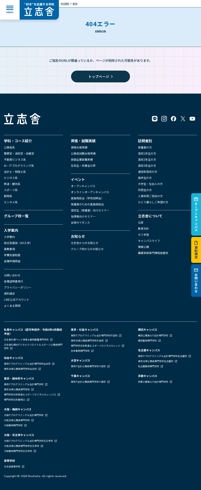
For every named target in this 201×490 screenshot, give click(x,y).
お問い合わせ (196, 280)
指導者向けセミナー (83, 216)
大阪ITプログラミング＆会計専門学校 (24, 415)
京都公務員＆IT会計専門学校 (153, 381)
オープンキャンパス (196, 214)
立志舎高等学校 (12, 466)
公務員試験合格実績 (83, 153)
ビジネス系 (11, 178)
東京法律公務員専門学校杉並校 (87, 340)
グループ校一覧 (16, 215)
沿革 (140, 222)
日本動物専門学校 (80, 350)
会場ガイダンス (80, 222)
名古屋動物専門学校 (149, 366)
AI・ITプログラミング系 (19, 166)
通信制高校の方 (147, 172)
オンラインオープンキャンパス (90, 192)
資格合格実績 (79, 147)
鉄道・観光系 (12, 184)
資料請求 (196, 250)
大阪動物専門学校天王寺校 (18, 451)
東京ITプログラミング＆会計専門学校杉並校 (94, 335)
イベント (78, 179)
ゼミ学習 (143, 235)
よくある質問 (12, 306)
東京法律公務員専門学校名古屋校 (156, 361)
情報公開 (143, 247)
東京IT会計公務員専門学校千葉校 (88, 381)
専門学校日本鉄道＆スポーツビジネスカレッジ (96, 345)
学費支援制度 (12, 255)
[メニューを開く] (10, 10)
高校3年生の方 (147, 166)
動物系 (8, 196)
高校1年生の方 (147, 153)
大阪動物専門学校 (13, 425)
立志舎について (150, 215)
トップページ (100, 76)
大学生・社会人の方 (150, 184)
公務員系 (9, 147)
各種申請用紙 (12, 261)
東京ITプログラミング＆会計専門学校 (24, 384)
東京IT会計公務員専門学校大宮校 (88, 366)
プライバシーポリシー (17, 287)
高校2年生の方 (147, 159)
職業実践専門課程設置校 (153, 253)
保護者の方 (145, 147)
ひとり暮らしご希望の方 (153, 202)
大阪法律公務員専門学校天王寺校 (22, 445)
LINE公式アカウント (16, 299)
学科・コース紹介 (18, 140)
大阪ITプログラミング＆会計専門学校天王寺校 (29, 440)
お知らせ (78, 236)
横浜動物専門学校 (147, 340)
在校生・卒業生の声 (83, 166)
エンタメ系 (11, 202)
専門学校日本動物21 (15, 399)
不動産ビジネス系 (15, 159)
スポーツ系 (11, 190)
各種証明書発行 (13, 281)
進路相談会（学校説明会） (87, 198)
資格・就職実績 (83, 140)
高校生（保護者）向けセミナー (90, 210)
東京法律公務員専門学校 (17, 389)
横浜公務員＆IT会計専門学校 (153, 335)
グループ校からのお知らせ (87, 249)
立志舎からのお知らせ (84, 243)
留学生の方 (145, 178)
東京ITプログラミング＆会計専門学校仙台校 (27, 363)
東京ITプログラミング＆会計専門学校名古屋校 (163, 356)
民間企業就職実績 (82, 159)
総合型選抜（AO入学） (18, 243)
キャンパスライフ (149, 241)
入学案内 (11, 230)
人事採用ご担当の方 (150, 196)
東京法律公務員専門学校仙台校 (20, 368)
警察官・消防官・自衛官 (19, 153)
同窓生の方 (145, 190)
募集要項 (9, 249)
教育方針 (143, 228)
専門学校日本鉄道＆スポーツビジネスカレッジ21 (30, 394)
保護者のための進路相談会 (87, 204)
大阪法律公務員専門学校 (17, 420)
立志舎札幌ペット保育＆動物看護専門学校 (26, 339)
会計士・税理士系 (15, 172)
